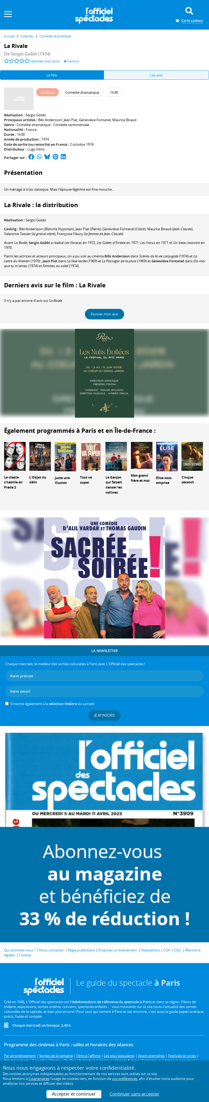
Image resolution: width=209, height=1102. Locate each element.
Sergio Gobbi (36, 115)
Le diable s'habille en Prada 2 (13, 482)
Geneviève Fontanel (95, 119)
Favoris (71, 61)
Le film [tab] (51, 75)
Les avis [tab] (156, 75)
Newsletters (150, 950)
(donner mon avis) (45, 61)
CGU (177, 950)
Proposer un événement (117, 950)
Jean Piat (70, 119)
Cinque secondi (188, 480)
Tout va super (86, 480)
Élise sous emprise (164, 480)
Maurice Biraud (124, 119)
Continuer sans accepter (134, 1094)
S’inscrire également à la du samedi (52, 703)
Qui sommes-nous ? (20, 950)
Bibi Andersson (50, 119)
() (46, 228)
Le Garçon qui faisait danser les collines (114, 485)
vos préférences (124, 1078)
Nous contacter (51, 950)
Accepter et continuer (74, 1094)
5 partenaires (38, 1078)
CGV (166, 950)
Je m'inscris (104, 715)
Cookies (25, 955)
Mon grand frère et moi (140, 478)
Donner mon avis (104, 314)
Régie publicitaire (81, 950)
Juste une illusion (62, 480)
